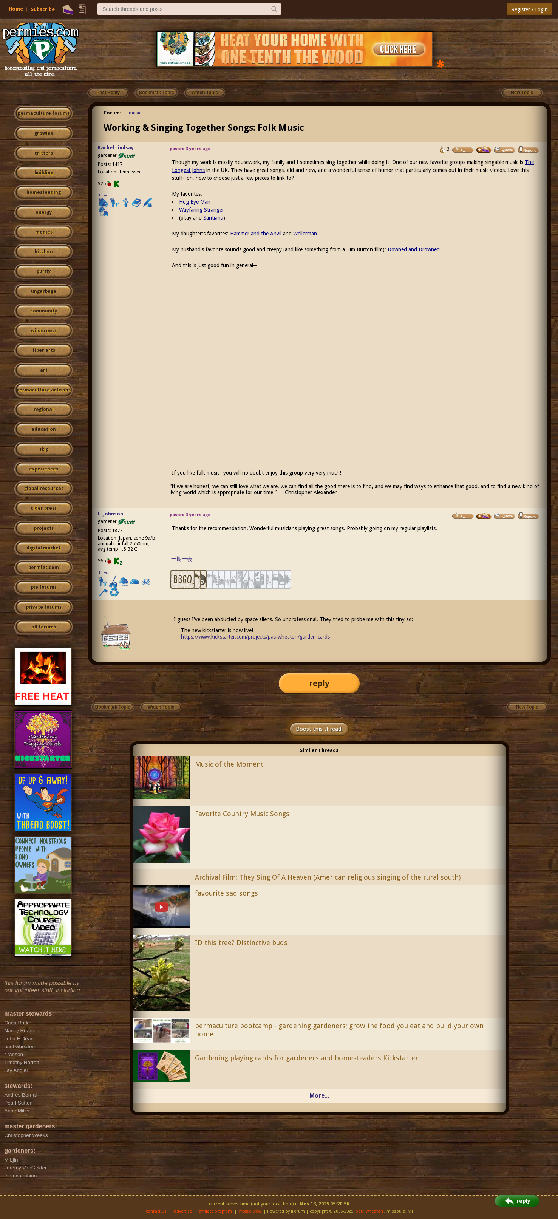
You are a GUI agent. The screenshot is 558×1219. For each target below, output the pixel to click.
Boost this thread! (319, 729)
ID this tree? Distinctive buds (241, 943)
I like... (105, 195)
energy (44, 212)
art (44, 370)
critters (43, 153)
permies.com (43, 567)
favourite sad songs (226, 893)
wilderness (44, 330)
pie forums (44, 587)
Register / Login (529, 9)
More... (319, 1095)
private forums (44, 607)
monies (44, 232)
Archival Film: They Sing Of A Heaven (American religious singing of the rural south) (328, 877)
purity (44, 271)
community (43, 311)
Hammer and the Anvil (255, 233)
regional (44, 409)
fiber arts (43, 350)
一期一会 (181, 559)
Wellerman (305, 233)
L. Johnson (110, 514)
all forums (43, 627)
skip (43, 449)
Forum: (112, 113)
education (43, 429)
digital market (43, 548)
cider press (44, 508)
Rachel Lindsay (116, 147)
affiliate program (215, 1211)
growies (43, 133)
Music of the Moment (229, 764)
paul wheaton (369, 1211)
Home (16, 9)
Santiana (213, 218)
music (135, 113)
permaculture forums (44, 113)
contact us (156, 1211)
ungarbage (43, 291)
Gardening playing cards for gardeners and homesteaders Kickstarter (306, 1058)
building (43, 172)
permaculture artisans (44, 390)
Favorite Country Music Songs (242, 814)
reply (319, 683)
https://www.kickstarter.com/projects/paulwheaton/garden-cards (255, 636)
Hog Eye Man (194, 202)
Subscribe (43, 9)
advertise (183, 1211)
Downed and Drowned (414, 249)
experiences (43, 469)
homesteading (43, 192)
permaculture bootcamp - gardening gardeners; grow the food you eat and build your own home (339, 1030)
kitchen (44, 251)
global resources (43, 488)
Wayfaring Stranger (201, 210)
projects (44, 528)
